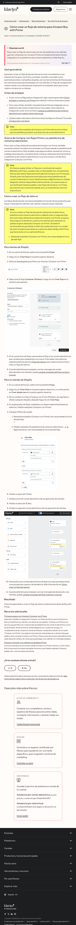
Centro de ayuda (10, 21)
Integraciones (24, 21)
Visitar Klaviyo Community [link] (28, 724)
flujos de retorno (39, 362)
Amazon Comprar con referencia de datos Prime (25, 642)
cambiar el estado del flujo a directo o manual (42, 595)
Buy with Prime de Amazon (58, 21)
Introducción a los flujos (19, 121)
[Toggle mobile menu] (70, 9)
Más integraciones (38, 21)
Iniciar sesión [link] (22, 816)
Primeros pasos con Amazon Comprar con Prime (25, 616)
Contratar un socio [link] (25, 763)
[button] (38, 270)
